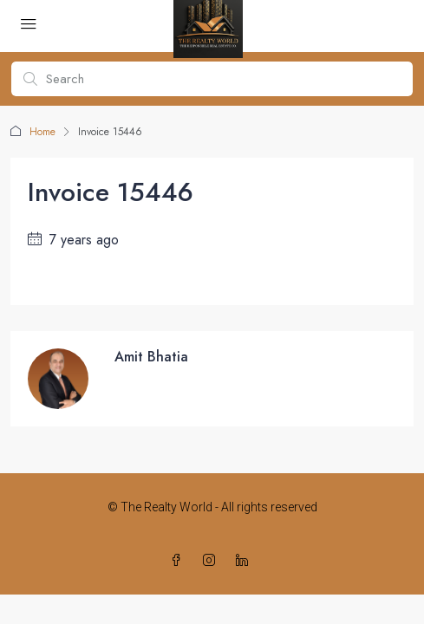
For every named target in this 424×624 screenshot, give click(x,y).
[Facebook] (179, 561)
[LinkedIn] (245, 561)
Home (42, 132)
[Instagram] (212, 561)
